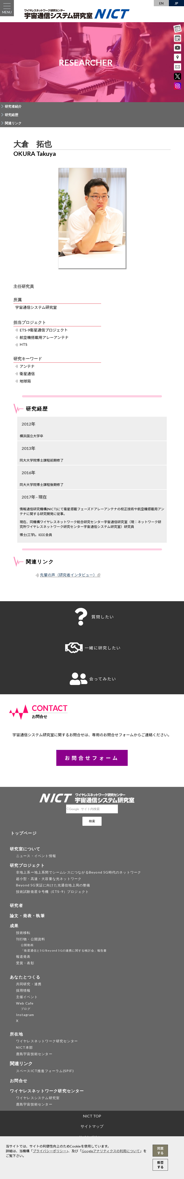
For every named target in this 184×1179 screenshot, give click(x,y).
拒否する (160, 1165)
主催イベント (27, 997)
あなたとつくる (25, 976)
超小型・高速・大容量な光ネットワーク (49, 879)
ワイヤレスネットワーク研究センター (47, 1041)
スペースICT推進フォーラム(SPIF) (45, 1071)
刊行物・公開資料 (30, 939)
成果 (14, 925)
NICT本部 (24, 1047)
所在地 (16, 1034)
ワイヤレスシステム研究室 (38, 1098)
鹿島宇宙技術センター (34, 1054)
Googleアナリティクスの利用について (111, 1151)
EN (161, 3)
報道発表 (23, 956)
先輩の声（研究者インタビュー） (69, 575)
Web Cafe (25, 1003)
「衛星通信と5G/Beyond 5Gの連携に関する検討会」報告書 (64, 950)
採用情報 (23, 990)
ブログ (25, 1008)
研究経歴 (11, 115)
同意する (160, 1151)
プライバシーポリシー (50, 1151)
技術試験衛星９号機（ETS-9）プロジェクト (52, 892)
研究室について (25, 848)
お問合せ (18, 1080)
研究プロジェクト (27, 865)
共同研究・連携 (28, 984)
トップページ (24, 833)
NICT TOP (92, 1116)
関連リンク (13, 123)
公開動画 (27, 945)
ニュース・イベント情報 (36, 856)
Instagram (25, 1015)
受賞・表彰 (25, 963)
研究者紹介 (13, 106)
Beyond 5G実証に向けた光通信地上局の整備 (53, 885)
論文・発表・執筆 (27, 915)
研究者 (16, 905)
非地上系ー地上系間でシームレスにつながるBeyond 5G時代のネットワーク (78, 872)
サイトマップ (92, 1126)
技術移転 (23, 933)
